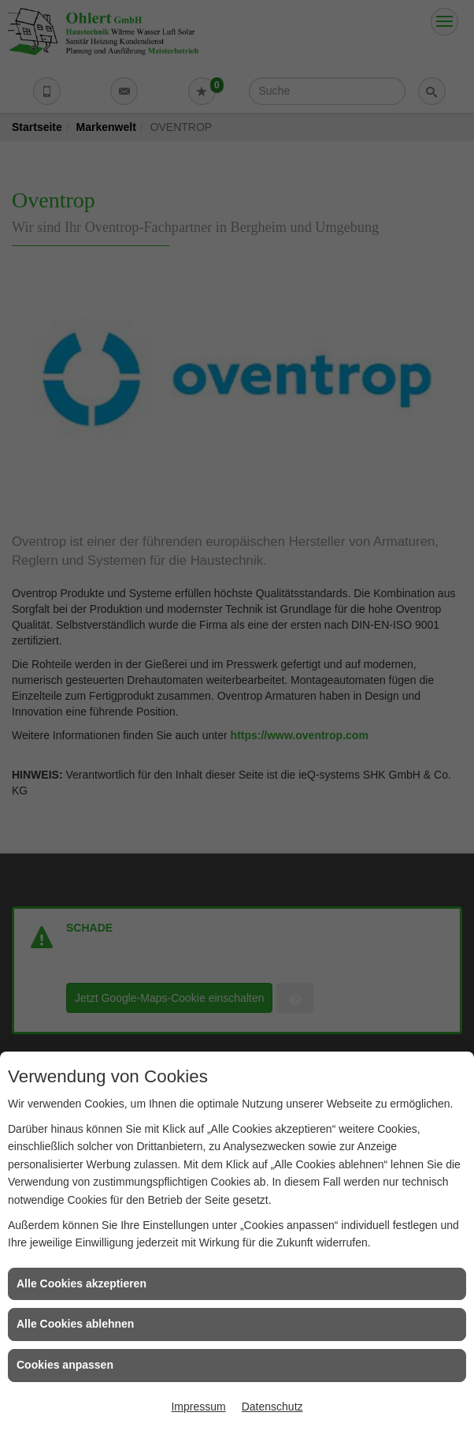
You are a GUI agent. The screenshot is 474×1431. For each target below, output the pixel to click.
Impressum (198, 1406)
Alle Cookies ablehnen (75, 1323)
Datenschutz (272, 1406)
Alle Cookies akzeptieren (81, 1283)
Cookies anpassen (65, 1364)
